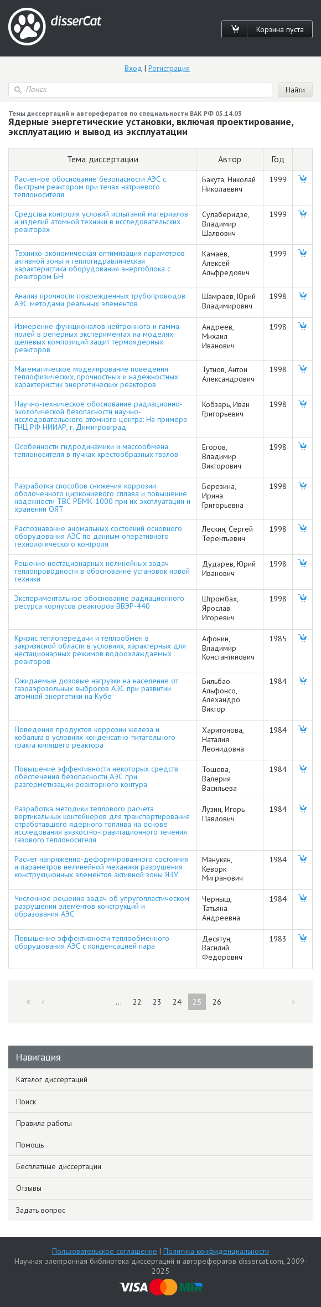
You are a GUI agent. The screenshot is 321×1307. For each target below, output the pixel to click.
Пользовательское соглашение (104, 1251)
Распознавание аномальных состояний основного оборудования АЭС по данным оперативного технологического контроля (98, 536)
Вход (133, 68)
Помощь (30, 1145)
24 (177, 1002)
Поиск (26, 1102)
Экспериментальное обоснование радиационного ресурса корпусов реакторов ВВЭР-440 (99, 602)
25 (197, 1002)
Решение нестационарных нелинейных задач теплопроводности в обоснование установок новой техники (102, 571)
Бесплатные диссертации (58, 1166)
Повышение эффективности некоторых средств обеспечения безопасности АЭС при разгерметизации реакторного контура (96, 776)
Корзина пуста (280, 29)
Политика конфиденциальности (216, 1251)
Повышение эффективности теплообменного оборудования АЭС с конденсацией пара (91, 942)
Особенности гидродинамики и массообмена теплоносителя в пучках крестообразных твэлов (96, 450)
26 (217, 1002)
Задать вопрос (40, 1210)
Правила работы (44, 1123)
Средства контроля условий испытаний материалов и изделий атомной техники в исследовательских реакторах (101, 221)
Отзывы (29, 1188)
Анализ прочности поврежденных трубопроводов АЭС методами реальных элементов (99, 299)
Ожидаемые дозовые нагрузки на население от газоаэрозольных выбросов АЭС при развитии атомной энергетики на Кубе (96, 688)
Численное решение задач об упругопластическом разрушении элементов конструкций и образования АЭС (101, 906)
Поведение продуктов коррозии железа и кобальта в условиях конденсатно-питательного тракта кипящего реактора (94, 737)
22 (137, 1002)
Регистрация (169, 68)
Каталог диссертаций (51, 1079)
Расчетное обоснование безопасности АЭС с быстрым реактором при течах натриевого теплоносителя (90, 186)
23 (157, 1002)
